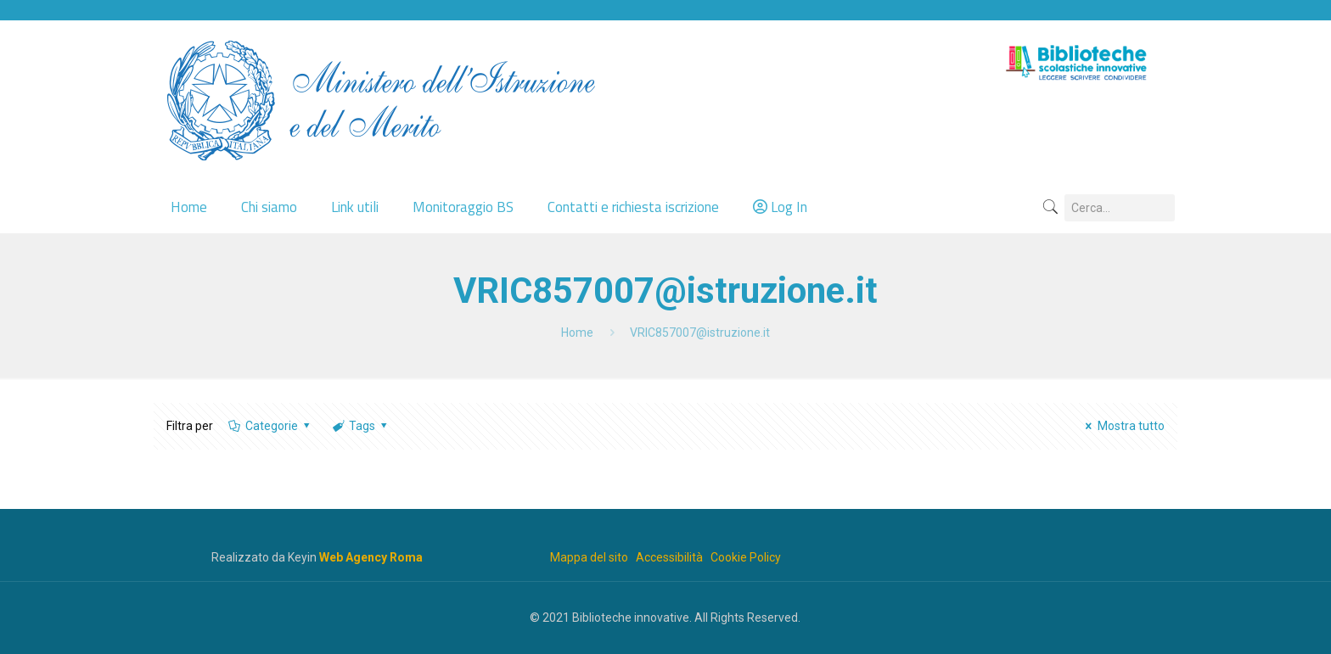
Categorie (270, 426)
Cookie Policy (745, 557)
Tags (360, 426)
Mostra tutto (1123, 426)
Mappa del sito (589, 557)
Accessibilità (669, 557)
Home (577, 332)
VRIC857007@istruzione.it (700, 332)
